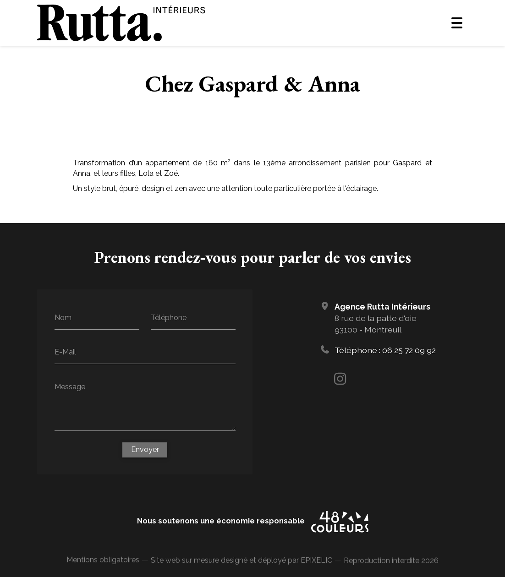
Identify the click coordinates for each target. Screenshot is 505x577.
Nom (63, 317)
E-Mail (65, 352)
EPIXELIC (316, 565)
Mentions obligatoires (102, 563)
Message (70, 386)
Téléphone (169, 317)
